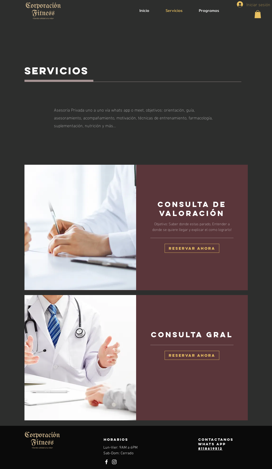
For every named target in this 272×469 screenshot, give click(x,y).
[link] (192, 209)
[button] (257, 14)
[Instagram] (114, 462)
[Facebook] (106, 462)
